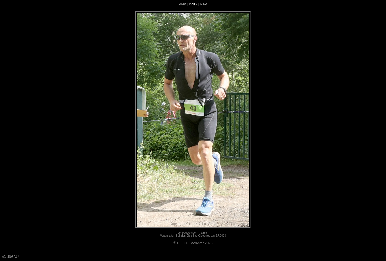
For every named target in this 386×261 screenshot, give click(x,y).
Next (203, 4)
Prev (182, 4)
